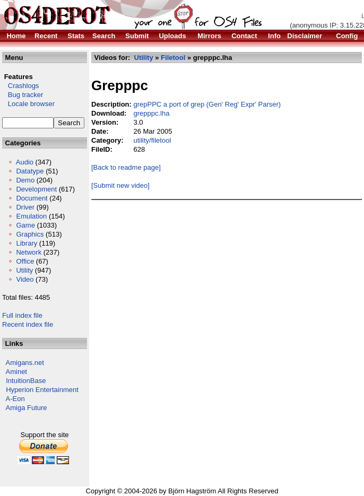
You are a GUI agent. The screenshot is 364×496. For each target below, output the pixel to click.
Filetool (173, 58)
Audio (24, 162)
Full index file (22, 315)
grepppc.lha (151, 113)
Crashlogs (20, 86)
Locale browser (28, 104)
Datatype (30, 171)
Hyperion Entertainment (42, 390)
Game (25, 225)
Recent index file (27, 324)
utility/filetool (152, 140)
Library (26, 243)
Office (25, 261)
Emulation (31, 216)
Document (31, 198)
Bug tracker (22, 95)
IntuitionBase (26, 381)
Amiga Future (26, 408)
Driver (25, 207)
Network (28, 252)
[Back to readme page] (126, 167)
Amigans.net (25, 363)
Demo (25, 180)
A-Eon (15, 399)
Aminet (16, 372)
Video (24, 279)
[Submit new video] (120, 185)
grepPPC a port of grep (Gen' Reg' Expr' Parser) (207, 104)
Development (36, 189)
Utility (24, 270)
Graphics (30, 234)
